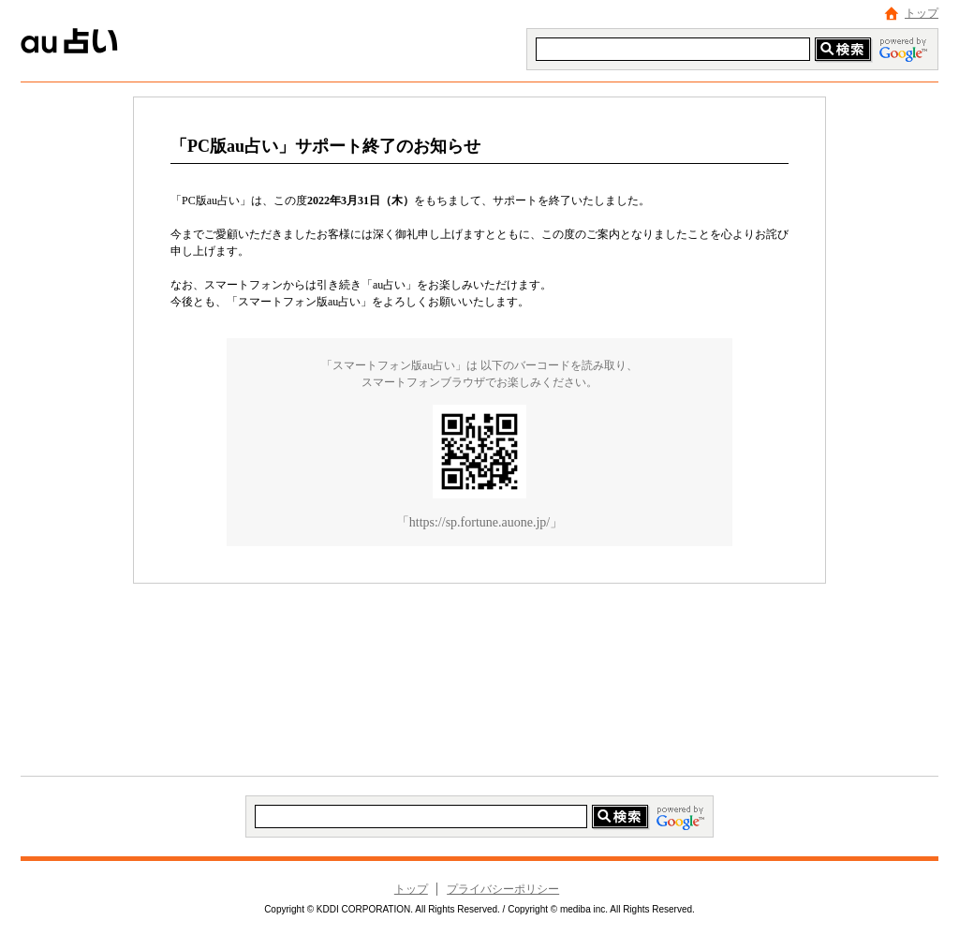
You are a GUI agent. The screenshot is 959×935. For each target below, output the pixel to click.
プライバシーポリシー (503, 889)
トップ (921, 13)
